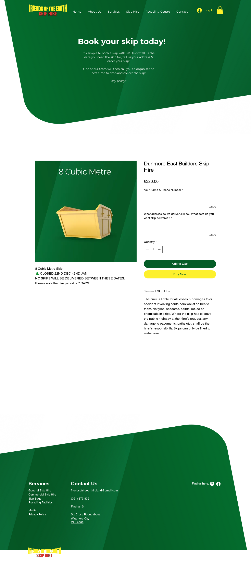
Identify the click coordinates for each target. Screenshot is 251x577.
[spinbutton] (153, 249)
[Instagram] (212, 484)
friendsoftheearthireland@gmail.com (94, 490)
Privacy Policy (37, 514)
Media (32, 510)
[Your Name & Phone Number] (180, 198)
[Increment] (159, 249)
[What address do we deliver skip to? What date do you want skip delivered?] (180, 226)
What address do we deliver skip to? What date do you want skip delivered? (179, 215)
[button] (219, 10)
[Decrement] (147, 249)
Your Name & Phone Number (163, 189)
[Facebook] (218, 484)
